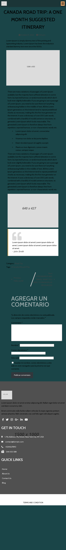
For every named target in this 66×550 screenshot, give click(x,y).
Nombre (15, 349)
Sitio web (15, 361)
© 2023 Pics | (25, 500)
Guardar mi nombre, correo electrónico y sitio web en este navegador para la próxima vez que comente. (31, 369)
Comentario (17, 323)
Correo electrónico (19, 354)
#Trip (27, 267)
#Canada (15, 267)
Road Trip (19, 264)
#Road (22, 267)
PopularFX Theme (39, 500)
